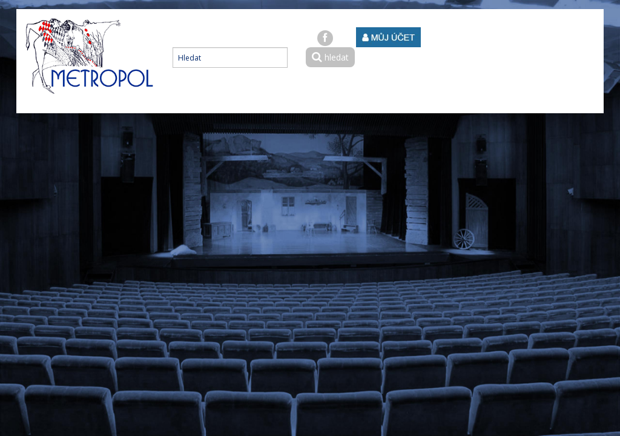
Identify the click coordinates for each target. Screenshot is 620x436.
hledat (330, 57)
